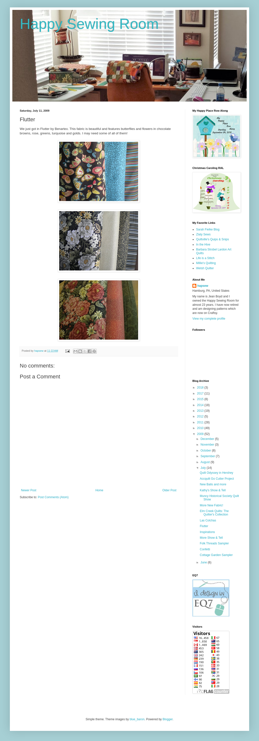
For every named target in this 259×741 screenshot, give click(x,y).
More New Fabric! (211, 505)
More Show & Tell (211, 537)
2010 (200, 428)
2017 (200, 393)
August (206, 462)
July (204, 468)
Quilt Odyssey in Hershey (216, 472)
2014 (200, 405)
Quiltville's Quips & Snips (212, 239)
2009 (200, 434)
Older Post (169, 490)
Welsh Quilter (205, 268)
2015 (200, 399)
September (208, 456)
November (208, 444)
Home (99, 490)
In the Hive (203, 244)
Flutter (204, 526)
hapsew (202, 286)
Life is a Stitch (205, 258)
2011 (200, 422)
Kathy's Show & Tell (213, 490)
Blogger (168, 719)
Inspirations (207, 532)
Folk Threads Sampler (214, 543)
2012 (200, 416)
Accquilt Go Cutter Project (217, 478)
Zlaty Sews (203, 234)
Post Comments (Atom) (53, 497)
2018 (200, 387)
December (208, 439)
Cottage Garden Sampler (216, 555)
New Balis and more (213, 484)
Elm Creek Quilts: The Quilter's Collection (214, 512)
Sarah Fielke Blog (208, 229)
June (204, 562)
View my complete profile (208, 318)
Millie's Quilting (206, 263)
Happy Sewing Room (89, 24)
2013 (200, 410)
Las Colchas (208, 520)
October (206, 450)
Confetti (205, 549)
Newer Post (28, 490)
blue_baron (137, 719)
